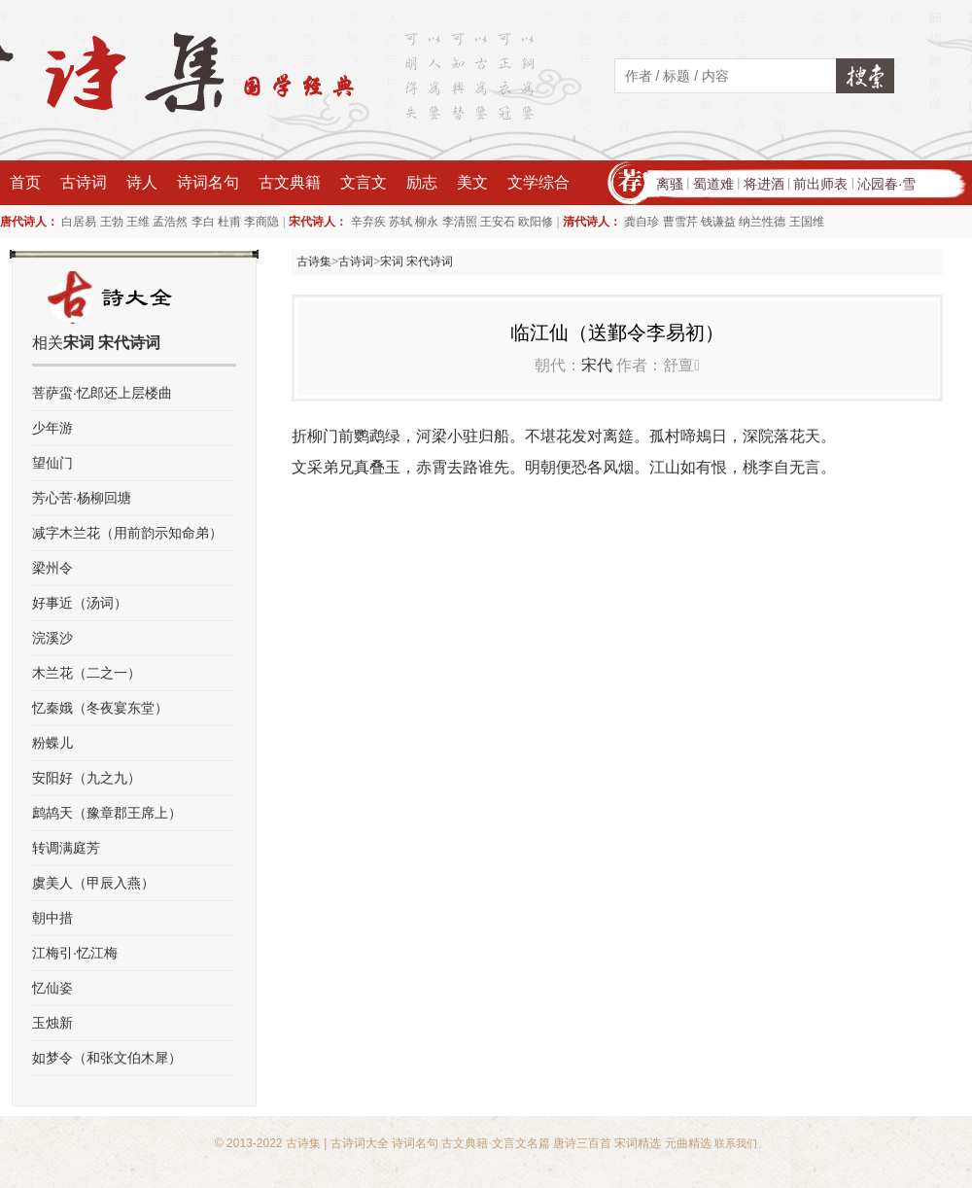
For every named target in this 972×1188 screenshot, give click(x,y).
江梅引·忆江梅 (75, 953)
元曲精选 (688, 1143)
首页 (25, 182)
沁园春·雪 (886, 184)
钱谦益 (718, 221)
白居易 (78, 221)
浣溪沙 (52, 638)
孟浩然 (170, 221)
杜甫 (229, 221)
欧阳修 (535, 221)
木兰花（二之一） (86, 673)
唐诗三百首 (582, 1143)
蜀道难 (713, 184)
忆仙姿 (52, 988)
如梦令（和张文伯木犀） (107, 1058)
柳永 (426, 221)
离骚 (669, 184)
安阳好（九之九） (86, 778)
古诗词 (83, 182)
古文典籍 (290, 182)
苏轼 (400, 221)
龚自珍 (641, 221)
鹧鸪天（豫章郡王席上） (107, 813)
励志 (421, 182)
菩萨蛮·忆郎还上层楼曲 (102, 393)
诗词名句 (208, 182)
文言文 (363, 182)
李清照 (459, 221)
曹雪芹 (680, 221)
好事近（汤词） (79, 603)
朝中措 (52, 918)
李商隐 (261, 221)
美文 (472, 182)
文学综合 (538, 182)
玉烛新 (52, 1023)
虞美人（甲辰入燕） (93, 883)
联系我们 (735, 1143)
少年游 (52, 428)
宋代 (596, 365)
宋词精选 (637, 1143)
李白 (203, 221)
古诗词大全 (359, 1143)
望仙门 (52, 463)
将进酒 (764, 184)
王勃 (111, 221)
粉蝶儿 (52, 743)
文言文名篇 (521, 1143)
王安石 (497, 221)
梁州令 (52, 568)
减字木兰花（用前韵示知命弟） (127, 533)
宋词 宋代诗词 (416, 261)
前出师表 (820, 184)
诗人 (141, 182)
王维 (138, 221)
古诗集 (313, 261)
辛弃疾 (368, 221)
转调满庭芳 (66, 848)
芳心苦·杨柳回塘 (81, 498)
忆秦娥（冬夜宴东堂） (100, 708)
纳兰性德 (762, 221)
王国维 (806, 221)
